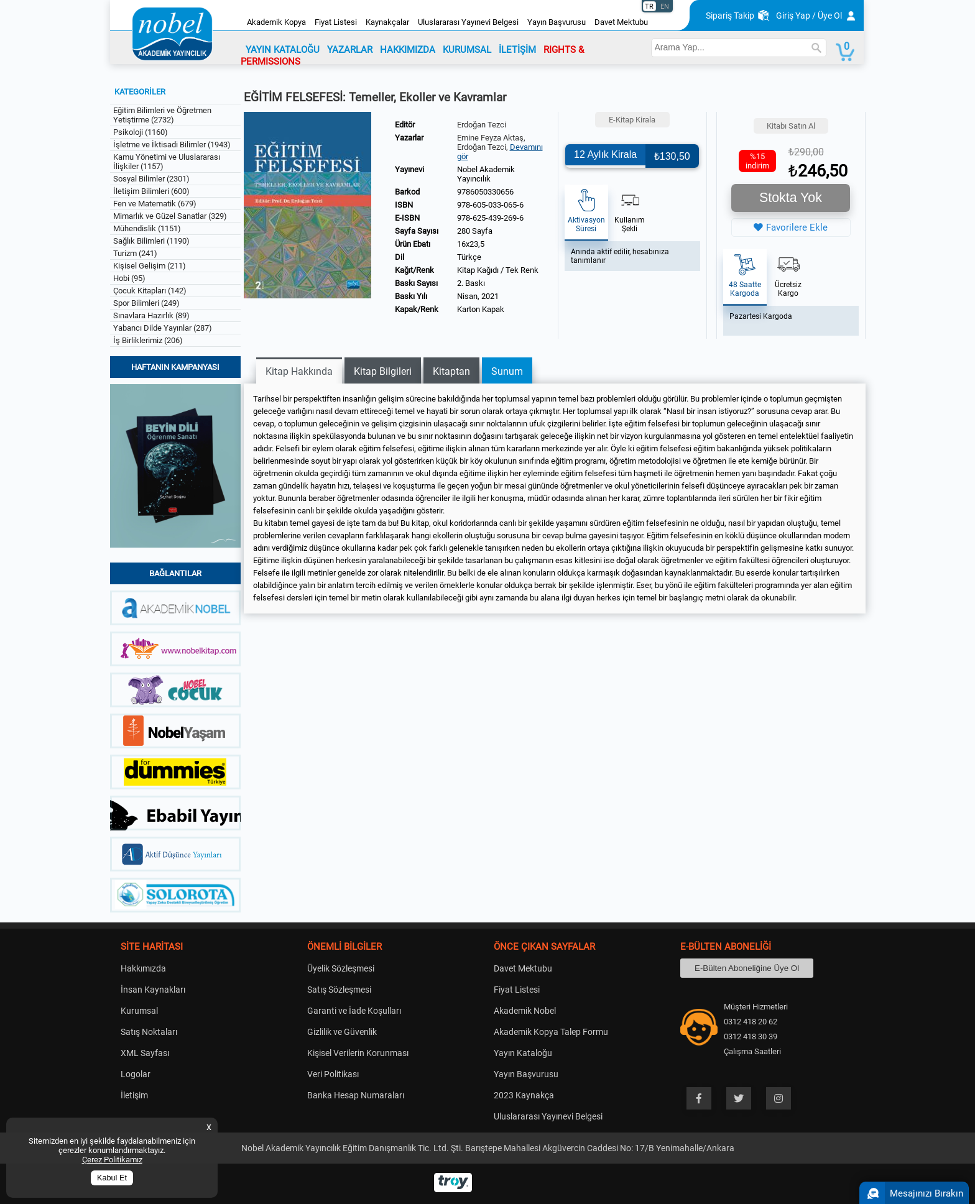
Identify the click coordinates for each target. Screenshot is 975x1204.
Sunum (507, 371)
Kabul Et (112, 1178)
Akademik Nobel (525, 1011)
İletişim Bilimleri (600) (151, 191)
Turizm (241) (135, 253)
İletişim (134, 1095)
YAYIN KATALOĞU (283, 49)
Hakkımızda (143, 968)
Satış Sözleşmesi (339, 990)
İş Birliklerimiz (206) (148, 340)
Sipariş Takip (730, 16)
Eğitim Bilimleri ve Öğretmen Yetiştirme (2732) (162, 115)
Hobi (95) (129, 278)
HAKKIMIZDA (407, 49)
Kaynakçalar (387, 22)
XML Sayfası (145, 1053)
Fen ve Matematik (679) (154, 203)
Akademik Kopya (276, 22)
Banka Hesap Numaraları (355, 1095)
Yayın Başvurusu (556, 22)
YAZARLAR (349, 49)
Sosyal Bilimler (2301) (151, 178)
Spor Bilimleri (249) (146, 303)
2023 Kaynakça (524, 1095)
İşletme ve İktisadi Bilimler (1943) (172, 144)
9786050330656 (485, 191)
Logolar (135, 1074)
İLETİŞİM (517, 49)
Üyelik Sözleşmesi (340, 968)
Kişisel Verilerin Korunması (358, 1053)
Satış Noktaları (149, 1032)
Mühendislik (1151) (147, 228)
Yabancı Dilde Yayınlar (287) (162, 328)
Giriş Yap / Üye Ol (809, 16)
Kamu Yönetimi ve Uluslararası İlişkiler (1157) (166, 161)
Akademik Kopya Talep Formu (551, 1032)
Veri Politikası (333, 1074)
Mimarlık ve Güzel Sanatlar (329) (170, 216)
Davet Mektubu (621, 22)
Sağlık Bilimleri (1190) (151, 241)
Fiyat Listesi (336, 22)
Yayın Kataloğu (523, 1053)
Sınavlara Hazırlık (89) (151, 315)
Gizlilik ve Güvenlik (342, 1032)
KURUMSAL (467, 49)
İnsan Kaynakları (153, 990)
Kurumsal (139, 1011)
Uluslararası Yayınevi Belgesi (468, 22)
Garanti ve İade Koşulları (354, 1011)
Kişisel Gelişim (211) (149, 265)
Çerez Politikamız (112, 1159)
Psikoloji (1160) (140, 132)
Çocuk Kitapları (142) (150, 290)
